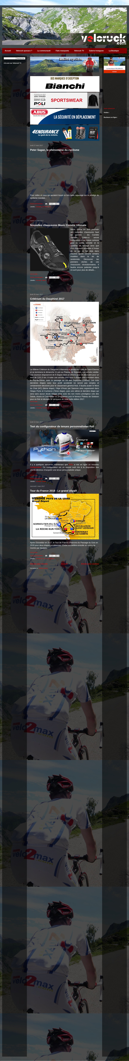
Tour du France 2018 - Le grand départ (53, 490)
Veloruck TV (79, 51)
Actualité (38, 206)
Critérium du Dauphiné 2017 (47, 298)
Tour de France (49, 558)
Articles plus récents (39, 564)
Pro (50, 206)
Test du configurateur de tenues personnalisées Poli (62, 426)
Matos (44, 280)
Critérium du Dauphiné (49, 408)
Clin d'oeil (45, 206)
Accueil (8, 51)
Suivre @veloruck (109, 108)
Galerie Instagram (96, 51)
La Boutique (114, 51)
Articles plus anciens (90, 564)
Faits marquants (62, 51)
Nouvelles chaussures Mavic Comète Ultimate (58, 225)
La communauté (44, 51)
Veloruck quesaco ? (24, 51)
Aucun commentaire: (36, 203)
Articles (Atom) (43, 568)
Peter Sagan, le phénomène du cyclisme (54, 149)
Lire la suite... (34, 274)
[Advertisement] (64, 214)
